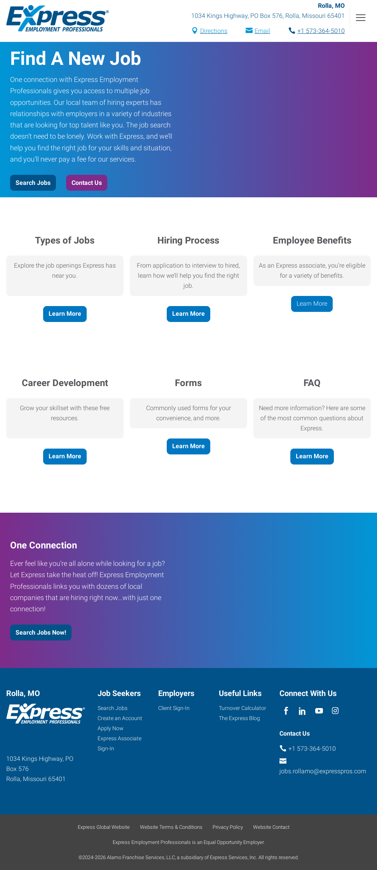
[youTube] (318, 711)
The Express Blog (239, 718)
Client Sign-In (174, 708)
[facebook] (285, 711)
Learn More (65, 313)
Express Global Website (104, 827)
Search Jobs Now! (41, 632)
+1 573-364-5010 (321, 31)
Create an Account (120, 718)
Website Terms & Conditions (171, 827)
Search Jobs (33, 182)
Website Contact (271, 827)
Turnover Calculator (242, 708)
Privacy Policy (228, 827)
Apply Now (111, 728)
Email (262, 31)
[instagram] (335, 711)
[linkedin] (302, 711)
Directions (213, 31)
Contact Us (87, 182)
